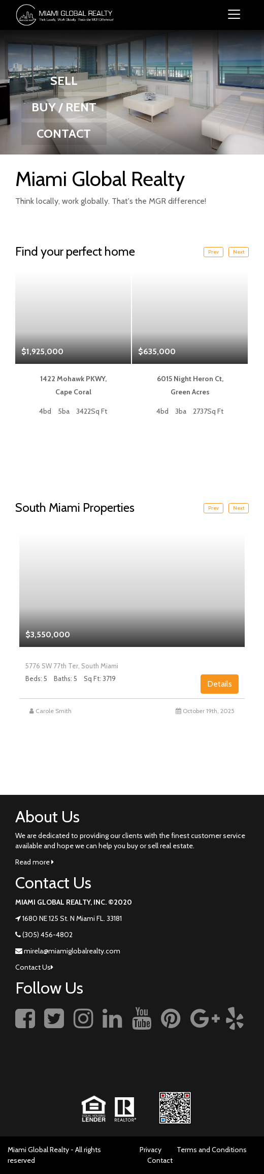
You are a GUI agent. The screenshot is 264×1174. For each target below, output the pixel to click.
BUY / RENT (63, 107)
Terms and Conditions (212, 1149)
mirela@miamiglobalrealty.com (72, 950)
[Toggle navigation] (234, 15)
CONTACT (64, 133)
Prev (213, 252)
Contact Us (34, 967)
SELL (64, 80)
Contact (160, 1160)
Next (238, 252)
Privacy (150, 1149)
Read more (34, 862)
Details (219, 684)
